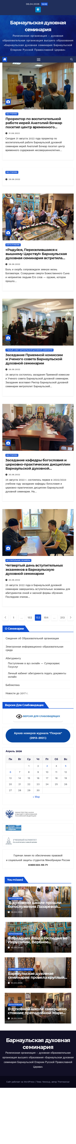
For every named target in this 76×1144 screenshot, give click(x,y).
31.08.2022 (14, 133)
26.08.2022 (14, 369)
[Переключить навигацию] (38, 59)
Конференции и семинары (21, 969)
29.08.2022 (14, 179)
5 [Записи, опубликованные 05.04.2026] (65, 765)
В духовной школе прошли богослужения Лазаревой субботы (34, 906)
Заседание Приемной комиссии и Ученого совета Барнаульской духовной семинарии (34, 359)
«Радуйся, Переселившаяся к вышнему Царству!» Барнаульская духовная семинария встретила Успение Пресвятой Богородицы (36, 256)
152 (30, 617)
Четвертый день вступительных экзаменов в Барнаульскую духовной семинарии (34, 569)
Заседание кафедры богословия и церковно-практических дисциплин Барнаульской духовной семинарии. (37, 466)
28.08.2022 (14, 264)
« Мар (36, 796)
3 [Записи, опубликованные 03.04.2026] (47, 765)
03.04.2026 (17, 983)
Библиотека (13, 685)
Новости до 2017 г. (17, 693)
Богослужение (13, 245)
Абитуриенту (13, 658)
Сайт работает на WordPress (20, 1082)
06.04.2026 (17, 912)
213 (62, 617)
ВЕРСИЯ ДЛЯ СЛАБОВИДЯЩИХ (38, 716)
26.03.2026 (17, 1018)
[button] (71, 59)
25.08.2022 (14, 475)
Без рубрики (11, 114)
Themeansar (64, 1082)
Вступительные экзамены (18, 560)
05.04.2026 (17, 947)
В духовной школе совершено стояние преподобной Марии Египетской (37, 1013)
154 (46, 617)
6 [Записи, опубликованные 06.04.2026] (10, 772)
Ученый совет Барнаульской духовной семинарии (29, 350)
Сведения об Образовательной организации (32, 638)
